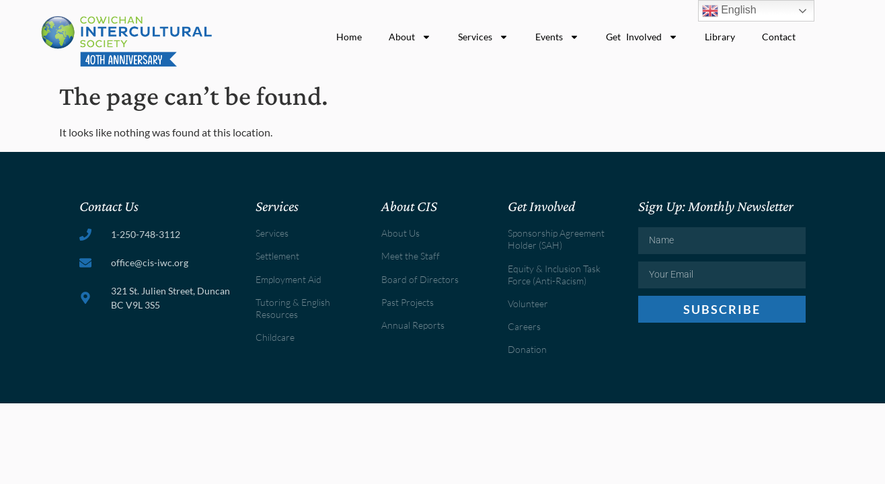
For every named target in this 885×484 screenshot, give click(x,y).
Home (349, 36)
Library (720, 36)
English (729, 11)
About (410, 37)
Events (557, 37)
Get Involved (642, 37)
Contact (779, 36)
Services (483, 37)
